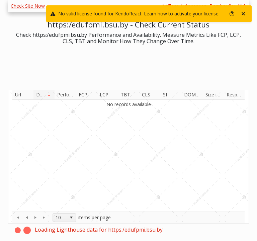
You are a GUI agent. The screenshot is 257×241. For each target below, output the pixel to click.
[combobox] (64, 217)
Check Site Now (28, 6)
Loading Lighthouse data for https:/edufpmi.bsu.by (99, 229)
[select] (71, 218)
